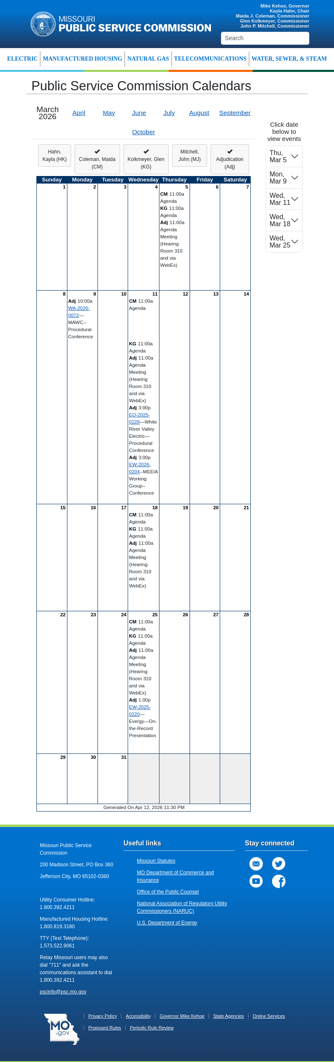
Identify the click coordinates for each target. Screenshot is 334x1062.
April (78, 112)
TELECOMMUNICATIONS (210, 59)
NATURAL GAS (148, 59)
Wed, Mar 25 (280, 242)
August (199, 112)
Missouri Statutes (156, 861)
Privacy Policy (102, 1016)
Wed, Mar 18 (280, 220)
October (143, 131)
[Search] (265, 38)
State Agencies (228, 1016)
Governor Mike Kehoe (181, 1016)
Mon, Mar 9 (278, 178)
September (235, 112)
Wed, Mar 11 (280, 199)
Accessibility (138, 1016)
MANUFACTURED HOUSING (82, 59)
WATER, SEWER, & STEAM (289, 59)
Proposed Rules (104, 1027)
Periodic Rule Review (152, 1027)
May (109, 112)
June (139, 112)
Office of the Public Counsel (168, 892)
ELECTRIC (22, 59)
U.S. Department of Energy (167, 923)
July (169, 112)
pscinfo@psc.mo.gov (63, 992)
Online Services (269, 1016)
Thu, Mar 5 (278, 156)
